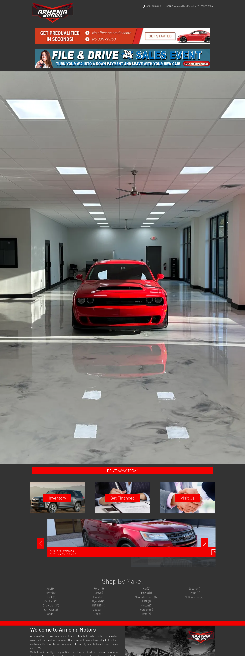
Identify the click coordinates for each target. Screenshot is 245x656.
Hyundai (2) (99, 609)
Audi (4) (51, 594)
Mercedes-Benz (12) (146, 604)
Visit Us (192, 501)
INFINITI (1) (98, 614)
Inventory (53, 501)
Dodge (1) (51, 624)
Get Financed (122, 501)
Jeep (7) (98, 624)
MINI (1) (146, 609)
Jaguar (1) (98, 619)
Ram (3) (146, 624)
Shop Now (121, 568)
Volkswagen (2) (194, 604)
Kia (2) (146, 594)
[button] (165, 18)
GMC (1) (99, 599)
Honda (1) (98, 604)
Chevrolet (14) (50, 614)
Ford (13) (98, 594)
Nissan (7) (146, 614)
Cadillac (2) (51, 609)
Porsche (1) (146, 619)
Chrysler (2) (51, 619)
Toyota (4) (194, 599)
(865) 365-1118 (152, 6)
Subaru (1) (194, 594)
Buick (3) (51, 604)
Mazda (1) (146, 599)
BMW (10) (50, 599)
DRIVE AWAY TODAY (122, 472)
